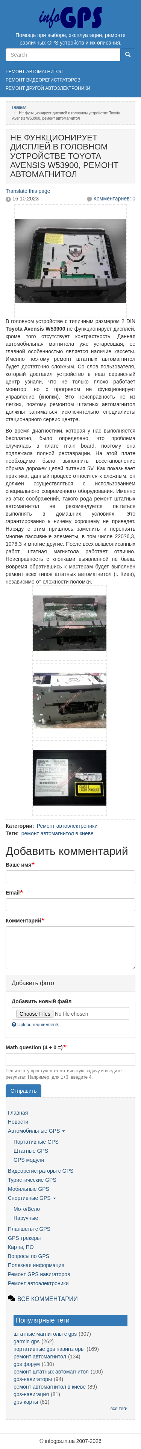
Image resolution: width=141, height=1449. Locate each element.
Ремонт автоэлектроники (67, 826)
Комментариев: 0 (114, 199)
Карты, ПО (21, 1247)
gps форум (27, 1364)
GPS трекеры (24, 1238)
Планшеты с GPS (29, 1229)
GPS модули (29, 1160)
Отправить (23, 1091)
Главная (19, 107)
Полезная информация (36, 1265)
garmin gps (26, 1341)
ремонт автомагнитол (40, 1357)
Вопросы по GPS (28, 1256)
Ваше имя (18, 865)
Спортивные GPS (32, 1198)
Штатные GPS (31, 1151)
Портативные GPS (36, 1142)
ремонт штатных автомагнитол (51, 1372)
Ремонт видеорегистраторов (43, 80)
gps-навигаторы (33, 1379)
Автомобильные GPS (36, 1131)
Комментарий (23, 921)
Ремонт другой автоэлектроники (48, 88)
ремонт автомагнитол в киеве (57, 833)
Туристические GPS (32, 1180)
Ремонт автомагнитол (34, 71)
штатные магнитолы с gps (45, 1334)
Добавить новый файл (41, 1001)
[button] (70, 256)
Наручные (26, 1218)
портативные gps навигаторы (49, 1349)
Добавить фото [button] (33, 983)
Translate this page (28, 191)
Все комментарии (47, 1299)
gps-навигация (31, 1394)
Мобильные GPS (28, 1189)
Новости (18, 1122)
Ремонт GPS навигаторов (39, 1274)
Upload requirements (35, 1024)
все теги (119, 1408)
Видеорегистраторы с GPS (40, 1171)
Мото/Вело (27, 1209)
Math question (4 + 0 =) (34, 1047)
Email (13, 893)
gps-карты (26, 1402)
